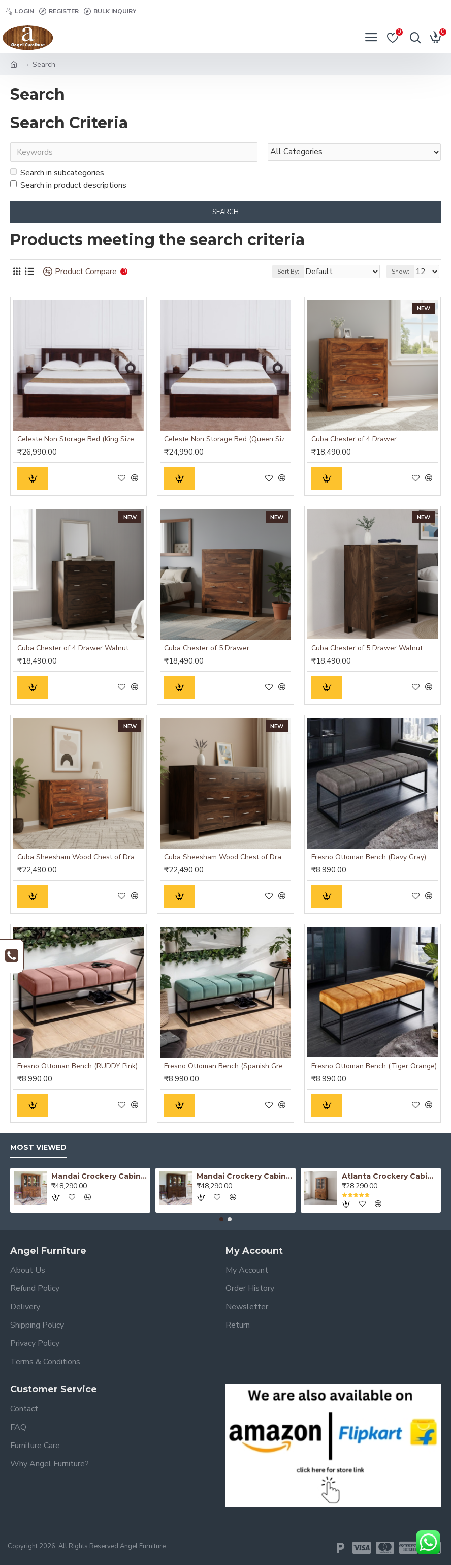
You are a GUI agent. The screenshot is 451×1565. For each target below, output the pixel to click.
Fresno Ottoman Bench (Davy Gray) (368, 857)
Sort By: (288, 272)
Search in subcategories (57, 172)
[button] (221, 1219)
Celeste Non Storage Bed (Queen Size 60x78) (227, 439)
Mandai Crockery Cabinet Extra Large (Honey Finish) (99, 1176)
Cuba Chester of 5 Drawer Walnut (367, 648)
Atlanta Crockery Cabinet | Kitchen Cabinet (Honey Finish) (390, 1176)
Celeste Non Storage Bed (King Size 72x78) (80, 439)
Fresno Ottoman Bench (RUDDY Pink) (77, 1066)
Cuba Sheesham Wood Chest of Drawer (80, 857)
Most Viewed (38, 1147)
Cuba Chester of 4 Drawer (354, 439)
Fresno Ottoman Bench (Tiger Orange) (374, 1066)
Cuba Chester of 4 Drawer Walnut (72, 648)
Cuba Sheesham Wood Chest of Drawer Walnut (227, 857)
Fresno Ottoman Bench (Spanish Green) (227, 1066)
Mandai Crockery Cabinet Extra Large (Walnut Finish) (245, 1176)
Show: (400, 272)
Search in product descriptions (68, 185)
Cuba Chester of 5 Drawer (206, 648)
